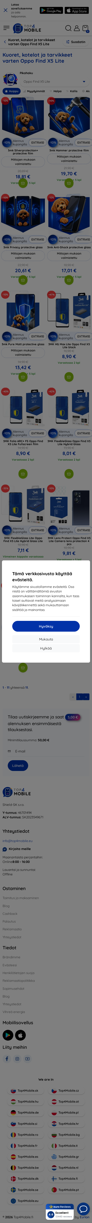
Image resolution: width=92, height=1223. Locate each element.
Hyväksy (46, 626)
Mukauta (46, 639)
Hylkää (46, 648)
